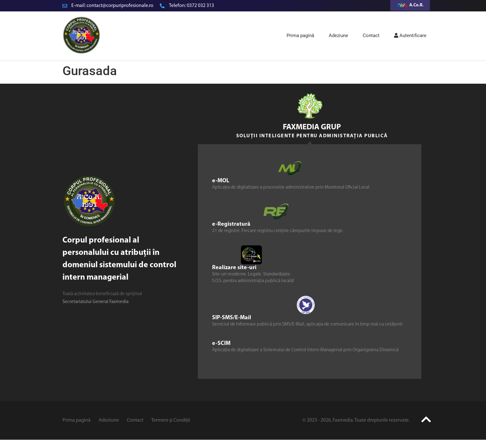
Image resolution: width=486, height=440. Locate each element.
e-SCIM (221, 343)
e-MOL (220, 181)
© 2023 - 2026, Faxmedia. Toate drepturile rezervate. (356, 420)
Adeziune (338, 35)
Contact (371, 35)
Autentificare (410, 35)
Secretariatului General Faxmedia (95, 302)
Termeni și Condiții (170, 420)
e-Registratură (231, 224)
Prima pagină (300, 35)
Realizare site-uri (234, 268)
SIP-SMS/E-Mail (231, 318)
